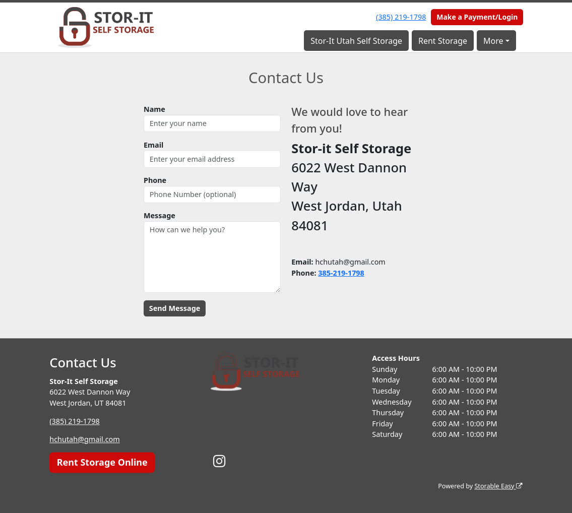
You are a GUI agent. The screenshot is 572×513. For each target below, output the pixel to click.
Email (153, 145)
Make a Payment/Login (477, 17)
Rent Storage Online (102, 462)
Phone (155, 180)
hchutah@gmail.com (84, 439)
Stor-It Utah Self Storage (356, 40)
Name (154, 109)
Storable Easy (498, 486)
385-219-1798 (341, 273)
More (493, 40)
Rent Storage (442, 40)
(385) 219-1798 (401, 17)
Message (159, 215)
